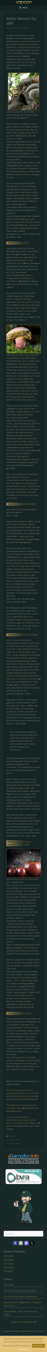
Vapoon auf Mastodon (23, 1322)
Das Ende (9, 1260)
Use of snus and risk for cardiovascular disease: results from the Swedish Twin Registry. (23, 1120)
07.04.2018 (14, 1143)
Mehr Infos (23, 1349)
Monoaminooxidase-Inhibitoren (23, 679)
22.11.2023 (8, 1256)
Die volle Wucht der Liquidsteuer (20, 1296)
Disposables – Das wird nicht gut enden (20, 1313)
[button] (15, 1243)
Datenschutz (27, 1331)
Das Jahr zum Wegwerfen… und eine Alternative (22, 1304)
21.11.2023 (8, 1263)
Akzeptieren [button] (39, 1346)
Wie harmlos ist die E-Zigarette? (20, 1290)
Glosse (12, 1136)
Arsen (21, 263)
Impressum (39, 1331)
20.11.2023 (9, 1267)
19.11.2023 (8, 1271)
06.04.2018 (14, 1140)
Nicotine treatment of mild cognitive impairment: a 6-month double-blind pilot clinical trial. (22, 1093)
